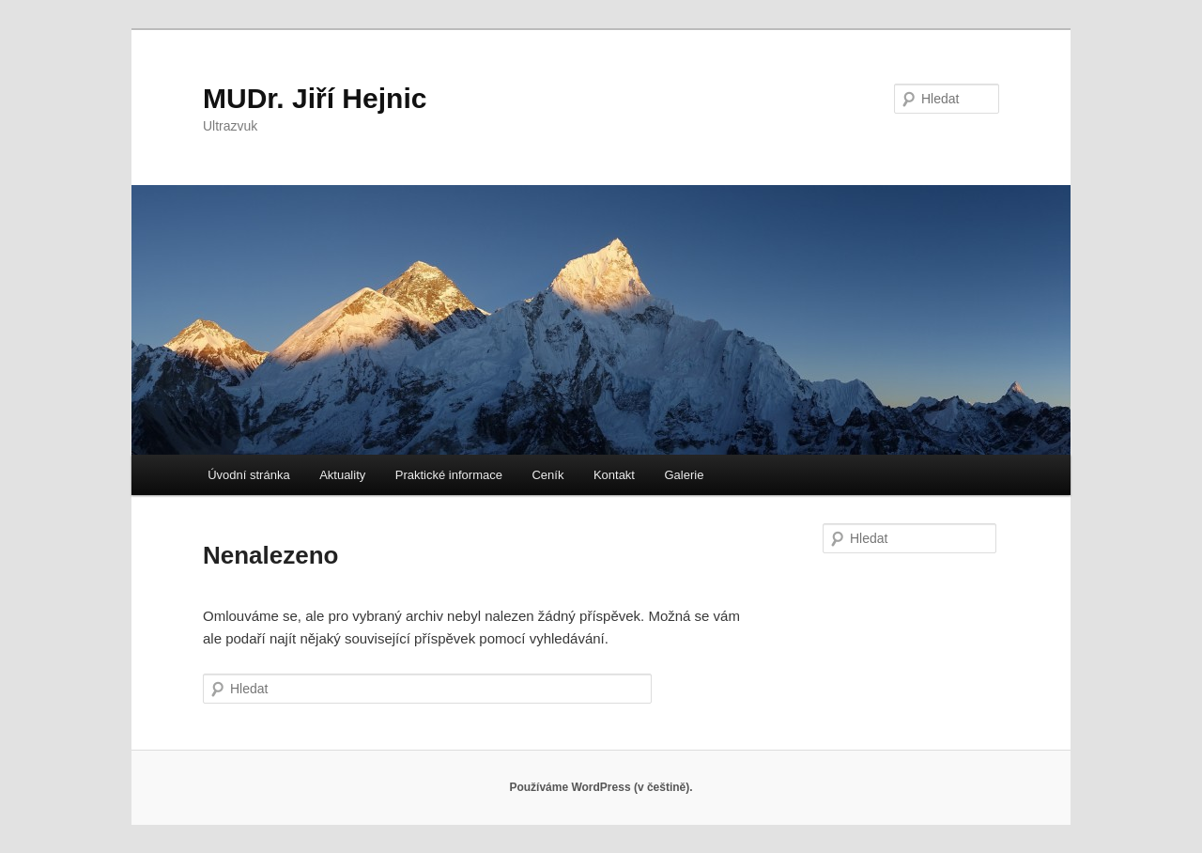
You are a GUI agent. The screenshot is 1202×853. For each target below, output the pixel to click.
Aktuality (342, 475)
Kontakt (614, 475)
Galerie (683, 475)
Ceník (547, 475)
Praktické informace (448, 475)
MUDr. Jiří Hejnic (314, 98)
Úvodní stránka (248, 475)
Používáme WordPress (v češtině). (600, 787)
